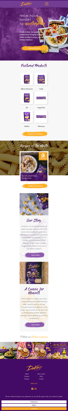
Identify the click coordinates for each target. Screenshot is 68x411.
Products (26, 376)
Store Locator (41, 374)
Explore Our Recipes (35, 186)
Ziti (27, 100)
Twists (41, 81)
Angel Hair (41, 100)
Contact (41, 379)
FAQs (41, 376)
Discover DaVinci (35, 48)
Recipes (26, 379)
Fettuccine (41, 118)
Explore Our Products (35, 134)
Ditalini (27, 118)
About (27, 374)
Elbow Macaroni (27, 81)
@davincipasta (39, 337)
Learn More (35, 255)
